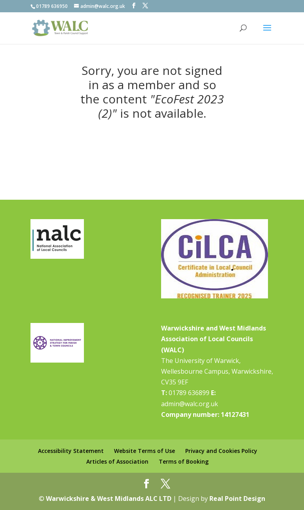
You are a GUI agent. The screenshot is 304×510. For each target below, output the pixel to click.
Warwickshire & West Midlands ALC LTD (108, 498)
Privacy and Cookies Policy (221, 451)
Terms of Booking (184, 461)
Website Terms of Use (144, 451)
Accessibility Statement (71, 451)
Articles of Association (117, 461)
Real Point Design (237, 498)
